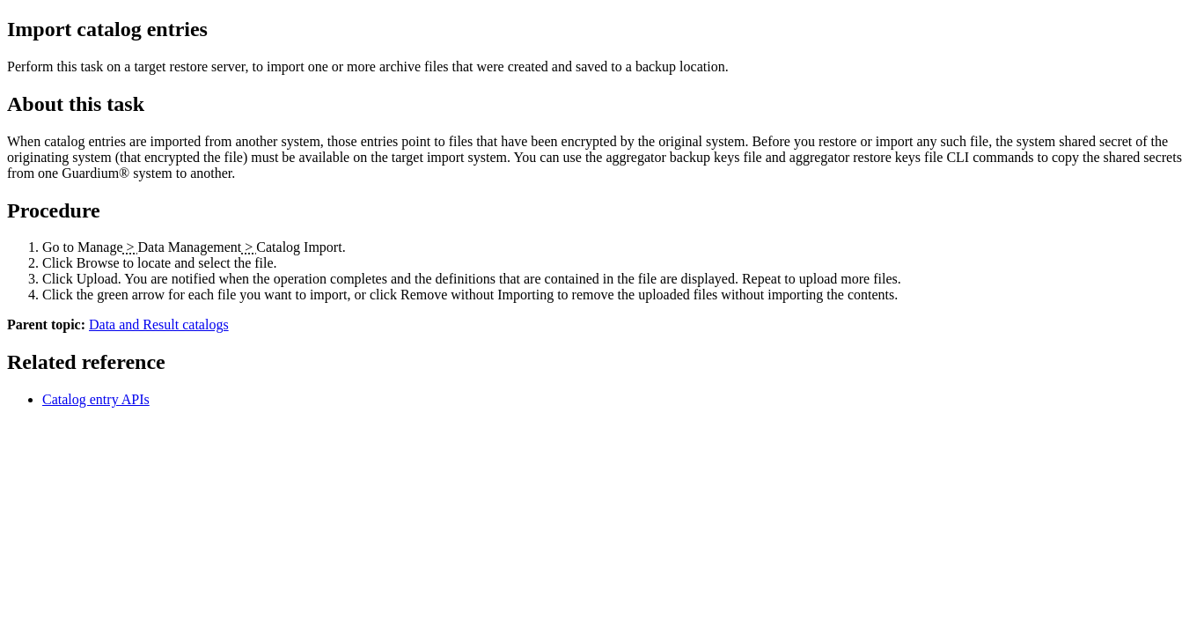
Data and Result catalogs (159, 324)
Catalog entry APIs (96, 399)
